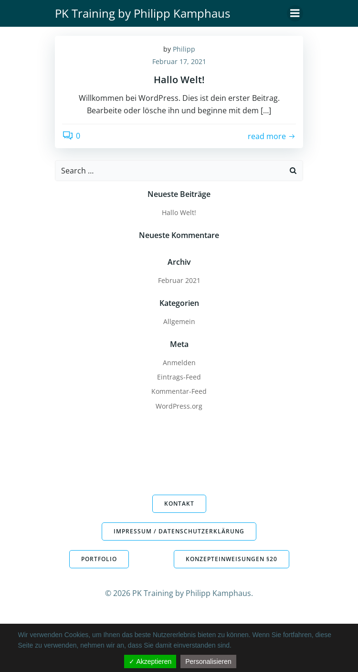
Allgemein (179, 321)
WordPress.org (179, 406)
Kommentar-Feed (179, 391)
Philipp (184, 49)
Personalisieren (208, 661)
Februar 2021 (179, 280)
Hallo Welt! (179, 212)
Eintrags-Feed (179, 376)
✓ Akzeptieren (150, 661)
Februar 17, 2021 (179, 61)
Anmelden (179, 362)
